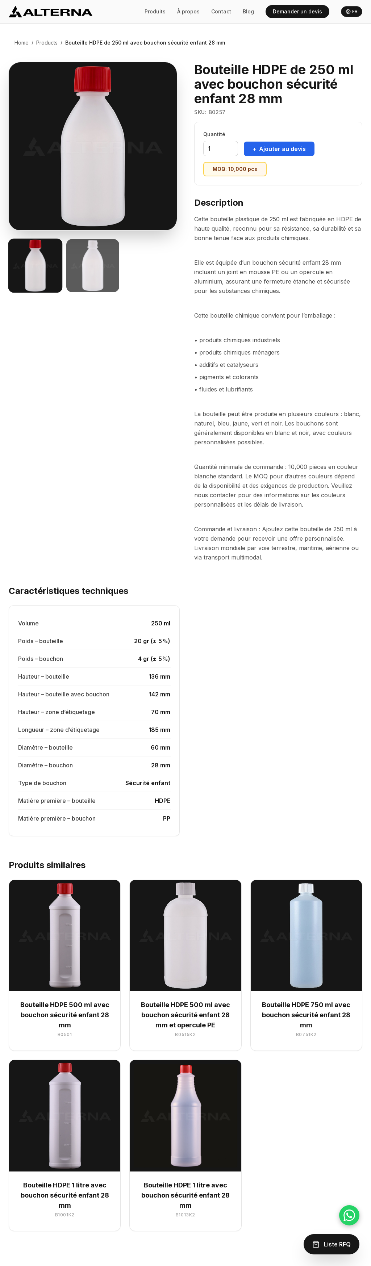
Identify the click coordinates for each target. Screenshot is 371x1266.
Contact (221, 11)
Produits (155, 11)
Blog (248, 11)
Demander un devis (297, 11)
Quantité (214, 134)
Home (21, 42)
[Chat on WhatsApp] (349, 1215)
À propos (188, 11)
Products (47, 42)
